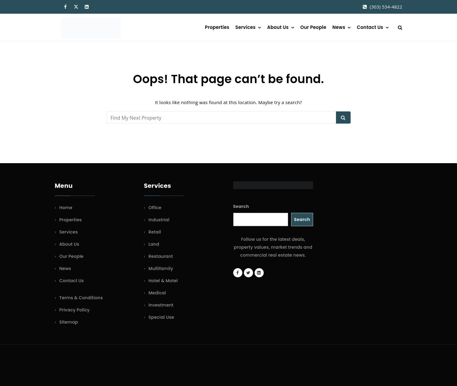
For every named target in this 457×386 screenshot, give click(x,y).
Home (66, 208)
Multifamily (160, 268)
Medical (157, 293)
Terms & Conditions (81, 298)
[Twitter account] (248, 272)
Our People (313, 27)
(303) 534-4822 (386, 7)
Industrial (159, 220)
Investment (160, 305)
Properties (217, 27)
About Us (277, 27)
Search (241, 206)
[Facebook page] (237, 272)
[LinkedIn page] (259, 272)
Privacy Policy (74, 310)
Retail (154, 232)
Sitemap (68, 322)
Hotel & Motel (163, 281)
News (338, 27)
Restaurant (160, 256)
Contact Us (370, 27)
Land (153, 244)
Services (245, 27)
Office (154, 208)
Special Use (161, 317)
